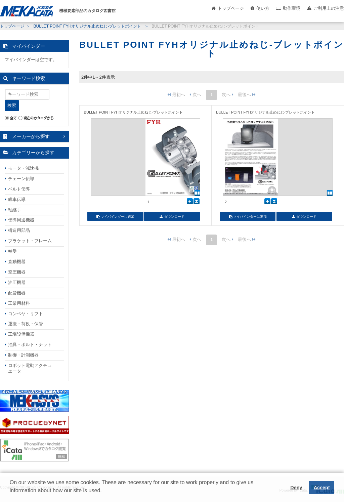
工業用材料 (19, 303)
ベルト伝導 (19, 189)
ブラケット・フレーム (30, 240)
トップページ (231, 8)
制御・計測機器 (23, 355)
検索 (11, 105)
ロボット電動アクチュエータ (30, 368)
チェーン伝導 (21, 178)
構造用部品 (19, 230)
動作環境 (291, 8)
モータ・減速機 (23, 168)
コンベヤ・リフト (25, 313)
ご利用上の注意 (328, 8)
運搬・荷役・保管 (25, 323)
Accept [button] (322, 487)
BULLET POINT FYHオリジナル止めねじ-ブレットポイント (87, 26)
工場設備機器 (21, 334)
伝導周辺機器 (21, 219)
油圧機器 (17, 282)
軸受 (12, 251)
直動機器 (17, 261)
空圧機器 (17, 272)
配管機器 (17, 292)
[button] (11, 496)
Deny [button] (296, 487)
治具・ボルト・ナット (30, 344)
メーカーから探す (31, 136)
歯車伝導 (17, 199)
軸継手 (14, 209)
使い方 (262, 8)
